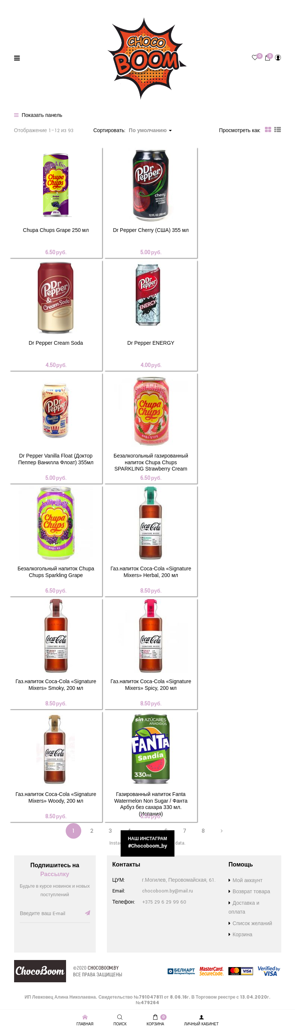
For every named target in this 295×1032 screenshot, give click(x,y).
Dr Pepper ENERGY (150, 343)
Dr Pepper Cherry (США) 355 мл (151, 230)
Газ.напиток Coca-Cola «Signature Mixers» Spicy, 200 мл (151, 684)
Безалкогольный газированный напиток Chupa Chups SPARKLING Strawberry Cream (151, 462)
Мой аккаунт (248, 880)
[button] (268, 58)
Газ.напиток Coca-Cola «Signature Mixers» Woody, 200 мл (56, 797)
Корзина (242, 934)
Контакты (180, 6)
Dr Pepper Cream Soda (56, 343)
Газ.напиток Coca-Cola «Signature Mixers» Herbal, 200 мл (151, 572)
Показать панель (38, 115)
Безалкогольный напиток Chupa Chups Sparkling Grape (55, 572)
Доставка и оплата (52, 6)
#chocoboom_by (147, 845)
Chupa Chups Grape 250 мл (56, 230)
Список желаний (143, 6)
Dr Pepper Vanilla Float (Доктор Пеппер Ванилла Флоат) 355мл (56, 459)
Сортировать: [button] (132, 130)
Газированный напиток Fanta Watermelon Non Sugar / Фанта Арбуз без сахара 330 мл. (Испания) (151, 804)
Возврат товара (98, 6)
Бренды (14, 6)
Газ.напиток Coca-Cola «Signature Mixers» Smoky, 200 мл (56, 684)
